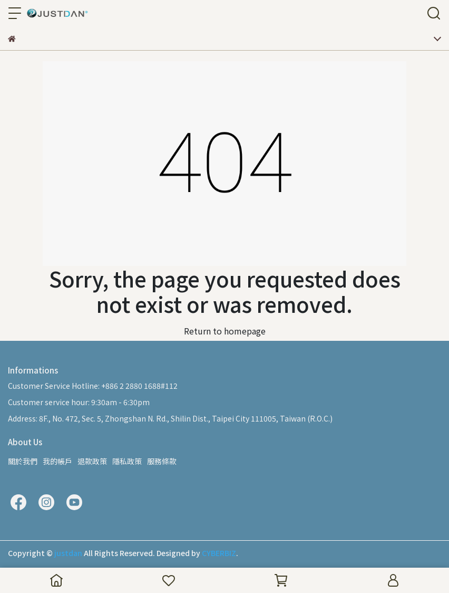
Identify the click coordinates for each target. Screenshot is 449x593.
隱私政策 (127, 461)
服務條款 (162, 461)
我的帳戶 (57, 461)
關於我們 (22, 461)
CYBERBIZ (219, 553)
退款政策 (92, 461)
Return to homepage (225, 330)
